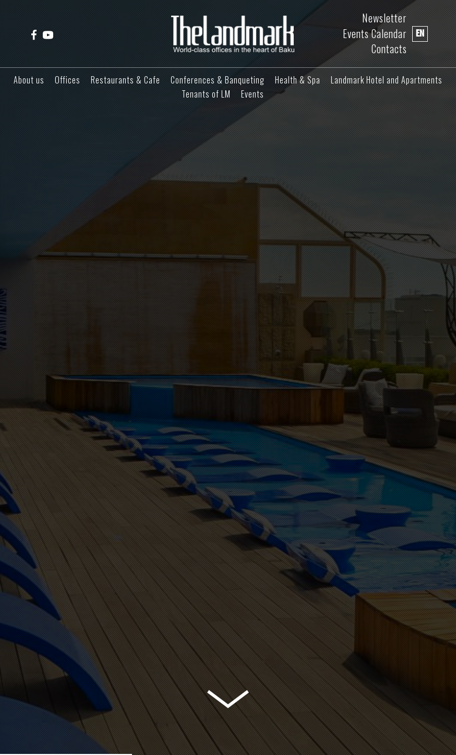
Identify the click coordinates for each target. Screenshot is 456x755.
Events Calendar (375, 33)
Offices (67, 80)
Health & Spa (297, 80)
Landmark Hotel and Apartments (386, 80)
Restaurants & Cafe (125, 80)
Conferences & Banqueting (218, 80)
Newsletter (384, 18)
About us (29, 80)
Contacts (389, 48)
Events (252, 94)
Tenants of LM (206, 94)
